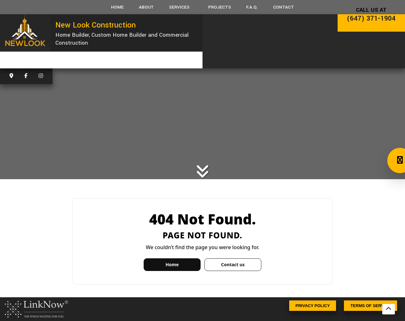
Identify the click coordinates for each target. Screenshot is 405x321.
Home (117, 7)
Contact (283, 7)
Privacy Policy (313, 305)
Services (179, 7)
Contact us (233, 264)
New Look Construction (95, 25)
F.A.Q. (252, 7)
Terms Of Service (370, 305)
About (146, 7)
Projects (219, 7)
